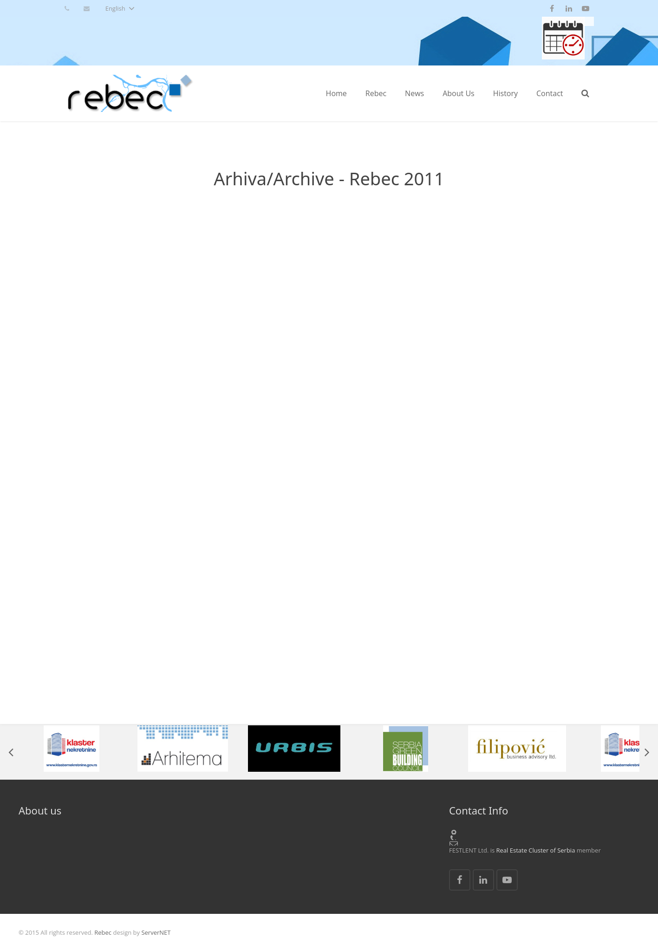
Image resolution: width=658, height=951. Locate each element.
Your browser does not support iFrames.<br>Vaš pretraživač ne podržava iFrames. (329, 460)
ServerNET (155, 932)
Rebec (102, 932)
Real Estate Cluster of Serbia (535, 850)
